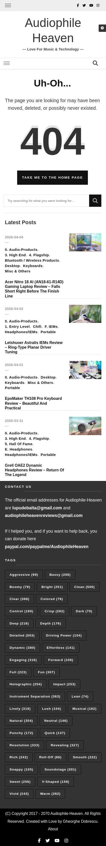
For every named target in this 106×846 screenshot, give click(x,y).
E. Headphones (18, 449)
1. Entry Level (17, 327)
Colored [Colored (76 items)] (52, 599)
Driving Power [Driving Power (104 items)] (64, 635)
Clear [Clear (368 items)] (19, 599)
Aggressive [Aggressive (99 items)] (24, 574)
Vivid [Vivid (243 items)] (19, 794)
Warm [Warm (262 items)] (50, 794)
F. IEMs (51, 327)
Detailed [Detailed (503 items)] (22, 635)
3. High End (15, 255)
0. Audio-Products (21, 250)
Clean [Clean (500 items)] (84, 587)
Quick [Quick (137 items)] (55, 733)
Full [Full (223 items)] (18, 672)
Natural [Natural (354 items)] (21, 721)
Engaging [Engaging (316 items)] (23, 660)
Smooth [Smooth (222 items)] (85, 757)
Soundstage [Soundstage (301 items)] (60, 769)
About (53, 829)
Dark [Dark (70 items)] (84, 611)
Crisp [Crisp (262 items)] (55, 611)
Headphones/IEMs (21, 332)
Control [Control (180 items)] (21, 611)
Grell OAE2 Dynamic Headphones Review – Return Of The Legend (34, 470)
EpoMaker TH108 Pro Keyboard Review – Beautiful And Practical (33, 403)
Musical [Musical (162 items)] (84, 709)
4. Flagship (39, 255)
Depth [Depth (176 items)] (50, 623)
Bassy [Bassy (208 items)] (60, 574)
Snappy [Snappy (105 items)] (21, 769)
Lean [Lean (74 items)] (80, 696)
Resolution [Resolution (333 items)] (24, 745)
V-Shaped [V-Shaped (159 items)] (55, 782)
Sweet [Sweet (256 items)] (20, 782)
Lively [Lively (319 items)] (20, 709)
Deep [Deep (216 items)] (19, 623)
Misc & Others (17, 271)
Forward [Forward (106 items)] (60, 660)
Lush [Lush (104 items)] (51, 709)
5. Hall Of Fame (19, 444)
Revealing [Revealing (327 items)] (65, 745)
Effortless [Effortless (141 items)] (61, 648)
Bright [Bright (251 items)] (52, 587)
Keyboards (33, 266)
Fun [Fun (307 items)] (46, 672)
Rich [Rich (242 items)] (19, 757)
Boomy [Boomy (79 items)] (20, 587)
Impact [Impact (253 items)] (64, 684)
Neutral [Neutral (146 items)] (56, 721)
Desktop (12, 266)
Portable (48, 332)
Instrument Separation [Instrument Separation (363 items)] (35, 696)
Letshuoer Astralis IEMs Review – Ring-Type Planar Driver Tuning (34, 347)
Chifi (37, 327)
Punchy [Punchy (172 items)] (21, 733)
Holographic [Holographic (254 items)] (26, 684)
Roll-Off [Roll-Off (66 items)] (50, 757)
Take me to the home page (52, 177)
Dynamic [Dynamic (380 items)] (22, 648)
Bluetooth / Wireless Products (32, 260)
